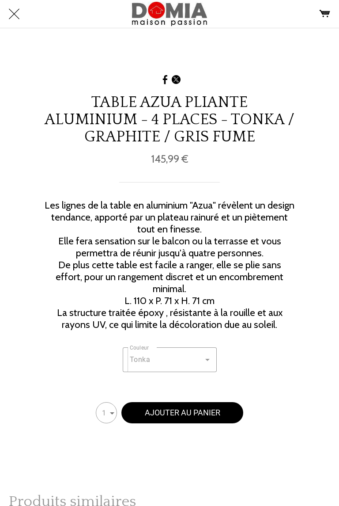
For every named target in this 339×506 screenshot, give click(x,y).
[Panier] (324, 14)
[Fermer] (14, 14)
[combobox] (170, 359)
